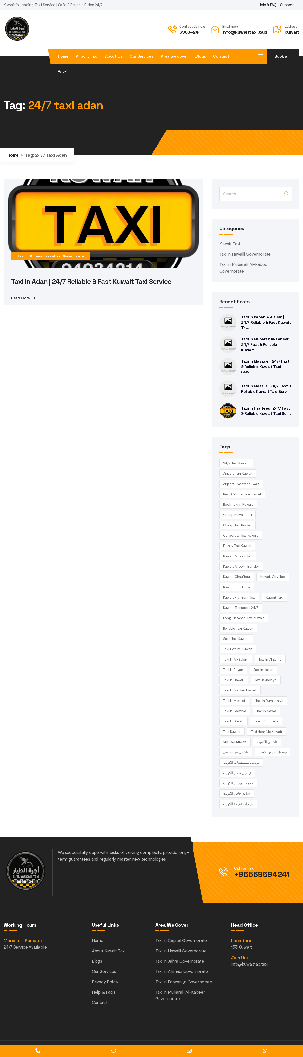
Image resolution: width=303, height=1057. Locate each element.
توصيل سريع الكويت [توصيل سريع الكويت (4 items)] (272, 752)
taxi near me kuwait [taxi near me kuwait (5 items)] (266, 731)
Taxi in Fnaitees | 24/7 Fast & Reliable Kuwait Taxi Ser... (266, 411)
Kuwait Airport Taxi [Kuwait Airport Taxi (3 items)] (238, 556)
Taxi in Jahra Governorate (179, 961)
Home (63, 56)
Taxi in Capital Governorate (181, 940)
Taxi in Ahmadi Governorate (181, 971)
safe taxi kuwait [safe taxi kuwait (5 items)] (236, 638)
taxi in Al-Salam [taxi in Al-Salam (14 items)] (235, 659)
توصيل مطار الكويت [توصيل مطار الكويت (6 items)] (237, 773)
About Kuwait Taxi (108, 951)
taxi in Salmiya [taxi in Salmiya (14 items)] (234, 711)
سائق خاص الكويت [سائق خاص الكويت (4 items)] (236, 793)
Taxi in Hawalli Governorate (245, 254)
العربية (63, 71)
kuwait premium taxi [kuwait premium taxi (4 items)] (239, 597)
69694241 (189, 32)
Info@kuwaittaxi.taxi (244, 32)
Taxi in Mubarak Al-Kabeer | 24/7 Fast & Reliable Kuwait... (265, 344)
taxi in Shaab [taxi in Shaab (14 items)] (233, 721)
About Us (113, 56)
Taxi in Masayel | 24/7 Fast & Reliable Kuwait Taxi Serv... (265, 367)
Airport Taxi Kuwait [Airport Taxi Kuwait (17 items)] (238, 473)
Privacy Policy (105, 981)
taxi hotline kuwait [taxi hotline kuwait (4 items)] (238, 649)
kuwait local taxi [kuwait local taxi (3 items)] (236, 587)
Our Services (142, 56)
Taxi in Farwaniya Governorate (183, 981)
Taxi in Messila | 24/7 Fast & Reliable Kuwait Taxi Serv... (266, 388)
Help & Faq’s (103, 992)
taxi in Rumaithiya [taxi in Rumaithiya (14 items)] (269, 700)
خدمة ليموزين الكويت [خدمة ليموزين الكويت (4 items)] (238, 783)
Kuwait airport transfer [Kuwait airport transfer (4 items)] (241, 566)
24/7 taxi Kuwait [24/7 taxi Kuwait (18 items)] (236, 463)
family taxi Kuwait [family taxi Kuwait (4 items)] (237, 545)
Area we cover (174, 56)
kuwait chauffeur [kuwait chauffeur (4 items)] (236, 576)
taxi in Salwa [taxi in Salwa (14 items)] (266, 711)
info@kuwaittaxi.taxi (249, 964)
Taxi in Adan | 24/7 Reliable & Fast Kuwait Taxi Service (93, 281)
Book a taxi (281, 59)
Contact (221, 56)
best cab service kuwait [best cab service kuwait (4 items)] (242, 494)
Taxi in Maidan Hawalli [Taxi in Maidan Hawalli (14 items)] (240, 690)
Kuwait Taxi (229, 244)
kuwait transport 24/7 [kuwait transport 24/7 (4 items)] (240, 607)
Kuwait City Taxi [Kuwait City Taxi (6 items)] (272, 576)
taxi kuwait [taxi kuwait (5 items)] (232, 731)
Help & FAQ (267, 4)
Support (287, 4)
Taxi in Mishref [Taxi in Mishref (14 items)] (234, 700)
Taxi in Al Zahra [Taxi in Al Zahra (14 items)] (270, 659)
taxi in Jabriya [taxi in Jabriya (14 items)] (266, 680)
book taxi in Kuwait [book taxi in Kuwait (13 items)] (238, 504)
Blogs (200, 56)
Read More (20, 298)
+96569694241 (262, 874)
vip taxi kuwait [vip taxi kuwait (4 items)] (235, 742)
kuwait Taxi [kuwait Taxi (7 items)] (274, 597)
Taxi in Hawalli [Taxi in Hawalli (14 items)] (233, 680)
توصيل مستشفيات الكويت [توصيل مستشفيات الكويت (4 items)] (241, 762)
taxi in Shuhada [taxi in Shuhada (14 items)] (266, 721)
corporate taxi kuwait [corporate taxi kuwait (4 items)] (240, 535)
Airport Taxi (87, 56)
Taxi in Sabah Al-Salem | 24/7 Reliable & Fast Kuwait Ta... (266, 322)
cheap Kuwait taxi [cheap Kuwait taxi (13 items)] (237, 515)
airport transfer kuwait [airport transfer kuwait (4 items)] (241, 484)
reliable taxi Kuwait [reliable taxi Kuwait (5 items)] (238, 628)
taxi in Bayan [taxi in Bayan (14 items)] (233, 669)
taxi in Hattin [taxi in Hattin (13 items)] (263, 669)
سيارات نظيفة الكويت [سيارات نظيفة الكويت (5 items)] (238, 804)
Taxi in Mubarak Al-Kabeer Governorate (50, 256)
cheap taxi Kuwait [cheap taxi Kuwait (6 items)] (237, 525)
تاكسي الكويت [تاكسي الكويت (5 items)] (267, 742)
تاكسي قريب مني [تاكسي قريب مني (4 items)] (235, 752)
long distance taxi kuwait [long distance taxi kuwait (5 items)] (243, 618)
